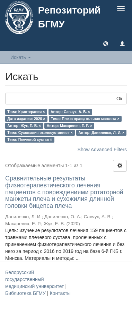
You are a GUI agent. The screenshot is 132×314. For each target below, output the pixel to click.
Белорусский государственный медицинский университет (35, 279)
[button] (105, 43)
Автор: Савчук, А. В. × (70, 112)
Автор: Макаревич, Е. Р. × (69, 126)
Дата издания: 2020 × (26, 119)
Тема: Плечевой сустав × (29, 139)
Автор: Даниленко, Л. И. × (101, 132)
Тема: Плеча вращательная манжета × (85, 119)
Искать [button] (20, 57)
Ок (119, 98)
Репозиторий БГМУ (69, 17)
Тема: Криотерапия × (26, 112)
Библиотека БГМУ (26, 293)
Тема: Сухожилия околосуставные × (39, 132)
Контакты (60, 293)
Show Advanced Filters (102, 149)
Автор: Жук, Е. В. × (24, 126)
